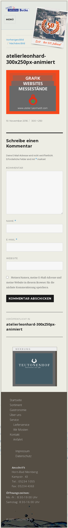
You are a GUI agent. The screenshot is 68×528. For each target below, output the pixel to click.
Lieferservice (21, 425)
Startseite (16, 400)
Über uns (15, 415)
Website (12, 258)
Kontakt (14, 434)
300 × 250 (36, 120)
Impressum (22, 451)
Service (14, 420)
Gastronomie (18, 410)
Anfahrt (18, 439)
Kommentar (14, 167)
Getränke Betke (24, 519)
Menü (10, 19)
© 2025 (10, 519)
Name (11, 220)
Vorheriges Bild (15, 39)
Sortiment (16, 405)
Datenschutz (23, 456)
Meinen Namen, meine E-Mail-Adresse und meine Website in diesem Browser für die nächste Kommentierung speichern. (33, 282)
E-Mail (11, 239)
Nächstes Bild (17, 43)
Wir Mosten (20, 430)
